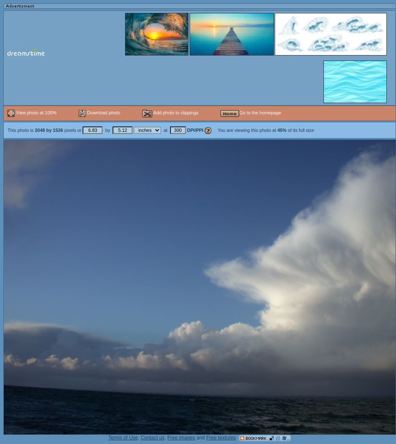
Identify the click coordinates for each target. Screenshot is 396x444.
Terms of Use (123, 438)
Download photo (99, 112)
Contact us (152, 438)
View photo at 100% (33, 112)
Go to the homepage (251, 112)
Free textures (221, 438)
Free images (181, 438)
